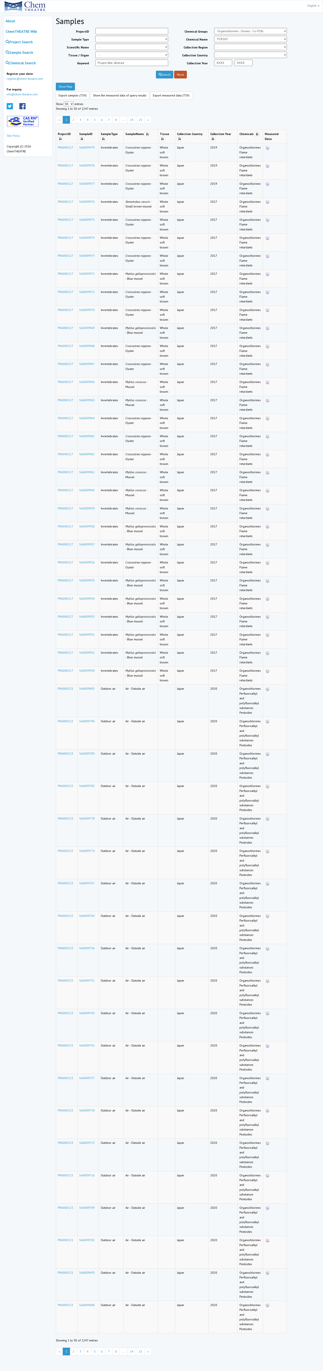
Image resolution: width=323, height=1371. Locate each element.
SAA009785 (87, 786)
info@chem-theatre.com (22, 94)
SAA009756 (87, 948)
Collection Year (197, 63)
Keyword (83, 63)
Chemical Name (197, 39)
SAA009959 (87, 508)
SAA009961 (87, 472)
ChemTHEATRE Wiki (21, 31)
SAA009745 (87, 1013)
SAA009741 (87, 1045)
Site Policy (13, 136)
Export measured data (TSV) (171, 95)
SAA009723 (87, 1143)
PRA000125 (65, 689)
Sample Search (19, 52)
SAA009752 (87, 980)
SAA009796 (87, 721)
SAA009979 (87, 147)
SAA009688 (87, 1305)
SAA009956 (87, 562)
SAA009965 (87, 400)
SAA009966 (87, 382)
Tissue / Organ (78, 55)
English (314, 6)
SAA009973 (87, 256)
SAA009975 (87, 220)
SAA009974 (87, 238)
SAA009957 (87, 544)
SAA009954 (87, 599)
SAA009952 (87, 635)
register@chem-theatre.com (25, 79)
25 (140, 120)
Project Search (19, 42)
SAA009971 (87, 292)
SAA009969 (87, 328)
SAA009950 (87, 671)
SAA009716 (87, 1175)
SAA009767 (87, 883)
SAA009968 (87, 346)
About (10, 21)
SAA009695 (87, 1273)
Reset (180, 75)
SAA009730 (87, 1110)
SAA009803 (87, 689)
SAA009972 (87, 274)
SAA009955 (87, 580)
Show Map (65, 87)
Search (165, 75)
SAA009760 (87, 916)
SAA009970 (87, 310)
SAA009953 (87, 617)
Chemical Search (21, 63)
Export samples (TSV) (73, 95)
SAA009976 (87, 202)
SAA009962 (87, 454)
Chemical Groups (196, 31)
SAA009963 (87, 436)
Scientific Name (78, 47)
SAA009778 (87, 818)
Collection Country (195, 55)
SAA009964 (87, 418)
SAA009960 (87, 490)
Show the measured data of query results (119, 95)
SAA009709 (87, 1208)
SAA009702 (87, 1240)
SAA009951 (87, 653)
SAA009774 (87, 851)
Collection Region (196, 47)
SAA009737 (87, 1078)
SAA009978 (87, 165)
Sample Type (80, 39)
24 (131, 120)
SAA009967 (87, 364)
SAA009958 (87, 526)
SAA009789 (87, 753)
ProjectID (82, 31)
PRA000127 (65, 147)
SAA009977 (87, 184)
